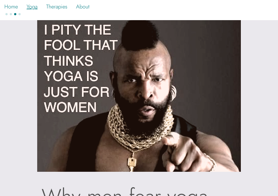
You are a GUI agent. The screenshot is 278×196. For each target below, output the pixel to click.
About (82, 6)
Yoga (32, 6)
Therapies (56, 6)
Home (11, 6)
